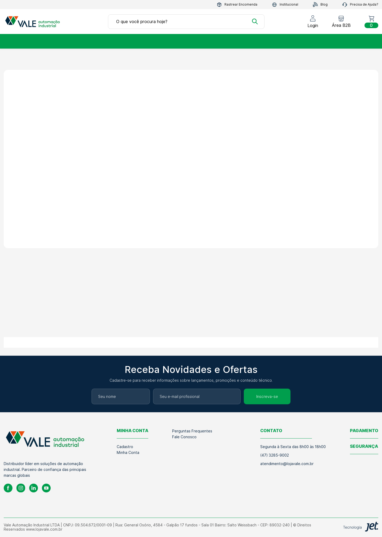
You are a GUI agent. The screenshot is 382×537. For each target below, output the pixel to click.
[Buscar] (255, 21)
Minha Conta (128, 452)
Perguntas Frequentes (192, 431)
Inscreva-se (267, 396)
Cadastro (125, 447)
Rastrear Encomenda (237, 4)
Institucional (285, 4)
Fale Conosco (184, 437)
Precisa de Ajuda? (360, 4)
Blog (320, 4)
